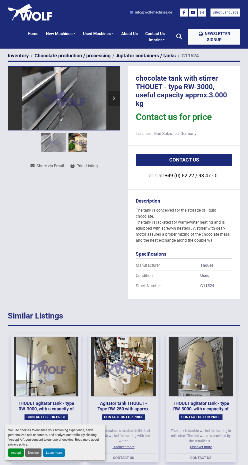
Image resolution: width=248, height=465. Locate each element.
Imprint (155, 40)
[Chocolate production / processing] (72, 56)
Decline (33, 452)
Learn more (54, 452)
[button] (61, 34)
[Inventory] (18, 56)
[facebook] (184, 13)
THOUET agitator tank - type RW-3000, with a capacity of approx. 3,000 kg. (46, 409)
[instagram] (202, 13)
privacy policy (17, 444)
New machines (59, 33)
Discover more (123, 447)
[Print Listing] (84, 166)
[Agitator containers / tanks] (146, 56)
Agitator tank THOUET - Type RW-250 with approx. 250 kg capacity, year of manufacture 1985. (124, 412)
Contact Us (155, 33)
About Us (129, 33)
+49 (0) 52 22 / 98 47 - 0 (191, 176)
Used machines (97, 33)
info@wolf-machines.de (153, 12)
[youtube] (193, 13)
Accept (16, 452)
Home (33, 33)
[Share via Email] (47, 166)
